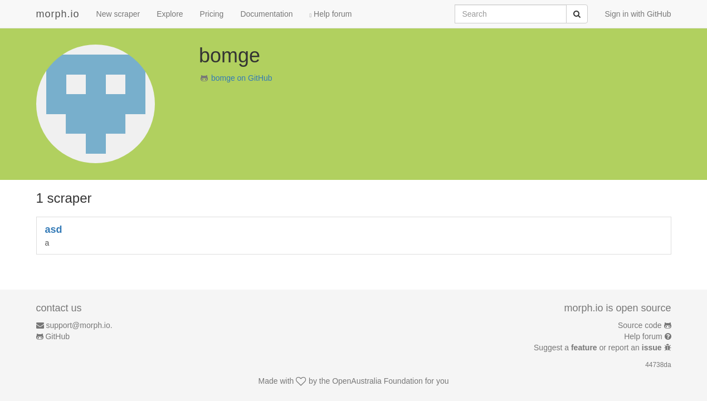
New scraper (118, 13)
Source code (640, 325)
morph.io (58, 13)
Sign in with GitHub (637, 13)
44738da (658, 365)
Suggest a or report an (599, 347)
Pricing (212, 13)
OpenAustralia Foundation (377, 380)
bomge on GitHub (241, 78)
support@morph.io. (79, 325)
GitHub (57, 336)
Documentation (266, 13)
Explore (170, 13)
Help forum (331, 13)
